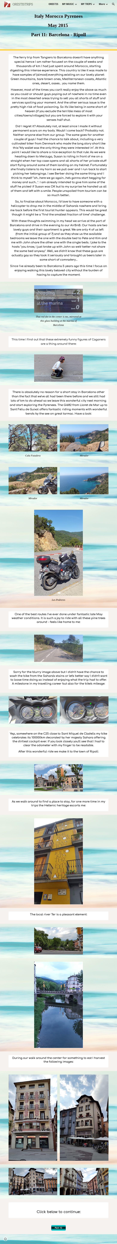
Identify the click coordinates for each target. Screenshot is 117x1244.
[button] (113, 4)
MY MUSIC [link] (68, 4)
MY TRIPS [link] (86, 4)
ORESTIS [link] (53, 4)
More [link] (102, 4)
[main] (59, 25)
